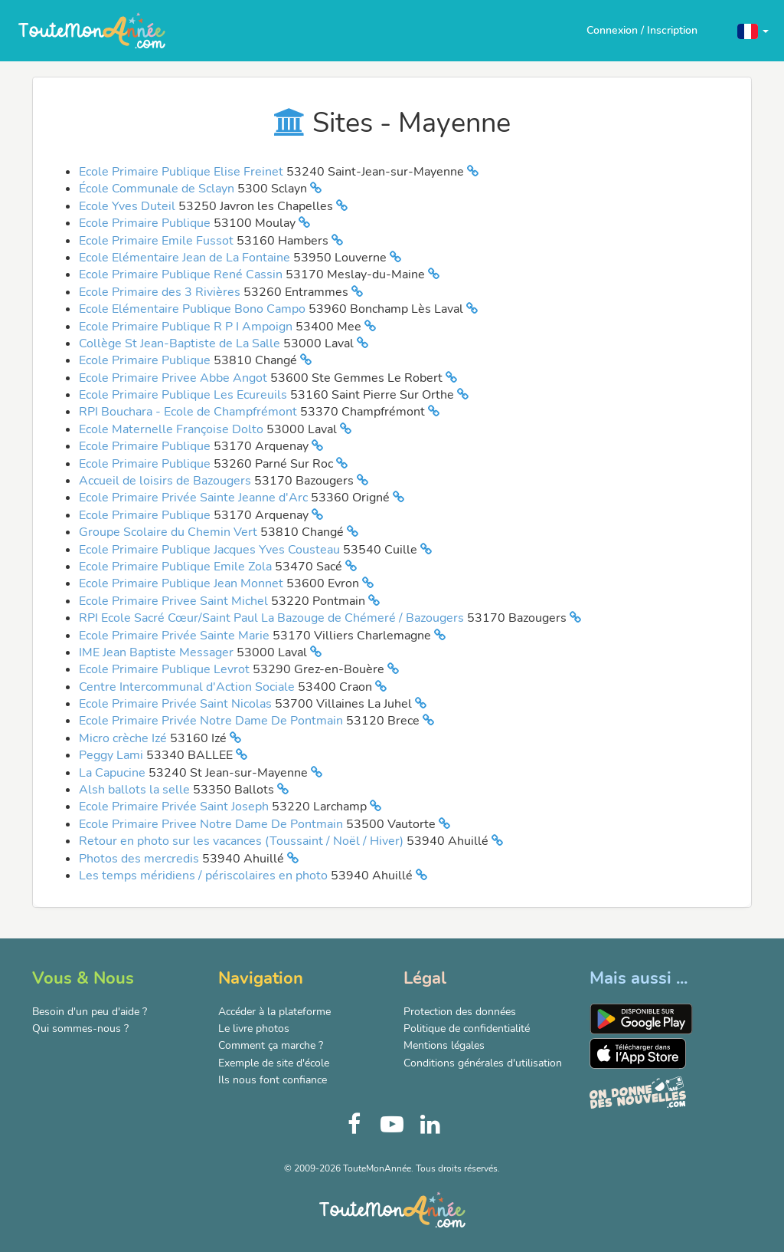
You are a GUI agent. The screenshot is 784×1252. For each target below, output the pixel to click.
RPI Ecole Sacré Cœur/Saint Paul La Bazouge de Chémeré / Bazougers (273, 618)
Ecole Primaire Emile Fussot (158, 240)
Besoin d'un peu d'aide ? (89, 1011)
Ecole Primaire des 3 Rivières (161, 292)
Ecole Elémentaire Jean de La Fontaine (186, 257)
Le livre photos (253, 1028)
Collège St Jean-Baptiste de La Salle (181, 343)
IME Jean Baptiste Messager (158, 652)
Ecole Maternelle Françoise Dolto (172, 429)
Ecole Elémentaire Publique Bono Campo (194, 309)
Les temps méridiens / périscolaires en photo (205, 875)
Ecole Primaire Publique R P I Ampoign (187, 326)
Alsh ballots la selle (136, 789)
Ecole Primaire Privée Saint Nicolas (177, 703)
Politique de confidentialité (466, 1028)
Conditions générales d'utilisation (482, 1063)
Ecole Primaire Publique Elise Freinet (182, 171)
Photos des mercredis (140, 858)
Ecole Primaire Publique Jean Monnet (182, 583)
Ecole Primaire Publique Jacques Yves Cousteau (211, 549)
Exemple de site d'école (273, 1063)
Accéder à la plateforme (274, 1011)
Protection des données (459, 1011)
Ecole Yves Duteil (128, 206)
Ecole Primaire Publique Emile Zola (177, 566)
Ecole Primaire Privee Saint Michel (175, 601)
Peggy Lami (112, 755)
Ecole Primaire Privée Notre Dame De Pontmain (212, 720)
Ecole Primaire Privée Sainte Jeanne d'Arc (195, 497)
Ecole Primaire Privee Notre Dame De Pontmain (212, 824)
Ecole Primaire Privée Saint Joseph (175, 806)
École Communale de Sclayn (158, 188)
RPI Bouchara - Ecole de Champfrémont (189, 411)
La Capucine (114, 772)
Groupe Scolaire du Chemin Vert (169, 532)
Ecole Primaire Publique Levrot (166, 669)
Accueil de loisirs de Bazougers (166, 480)
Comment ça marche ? (270, 1045)
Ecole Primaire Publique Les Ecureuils (184, 394)
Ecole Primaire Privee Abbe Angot (174, 378)
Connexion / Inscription (641, 30)
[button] (753, 30)
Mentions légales (444, 1045)
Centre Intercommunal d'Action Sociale (188, 687)
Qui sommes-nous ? (80, 1028)
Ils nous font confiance (272, 1080)
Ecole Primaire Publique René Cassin (182, 274)
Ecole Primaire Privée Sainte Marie (176, 635)
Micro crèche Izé (124, 738)
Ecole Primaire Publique (146, 223)
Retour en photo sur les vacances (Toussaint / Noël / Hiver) (243, 841)
